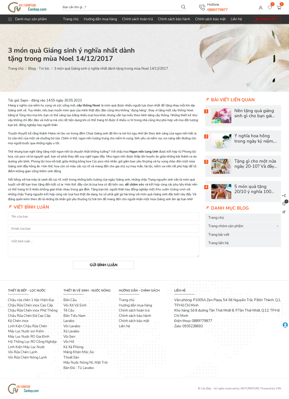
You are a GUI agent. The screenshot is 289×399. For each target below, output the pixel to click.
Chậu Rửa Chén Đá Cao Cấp (29, 315)
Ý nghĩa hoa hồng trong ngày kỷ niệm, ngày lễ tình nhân (254, 141)
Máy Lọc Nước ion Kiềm (26, 331)
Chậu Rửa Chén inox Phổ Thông (32, 310)
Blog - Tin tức (39, 68)
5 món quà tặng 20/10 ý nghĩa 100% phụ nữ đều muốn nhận (254, 194)
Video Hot (268, 19)
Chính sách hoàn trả (137, 19)
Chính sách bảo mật (210, 19)
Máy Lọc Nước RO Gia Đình (28, 336)
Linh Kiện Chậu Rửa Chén (27, 326)
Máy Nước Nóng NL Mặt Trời (85, 362)
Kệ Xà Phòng (73, 347)
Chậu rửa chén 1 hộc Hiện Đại (31, 300)
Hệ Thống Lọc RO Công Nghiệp (32, 341)
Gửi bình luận (103, 265)
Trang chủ (71, 19)
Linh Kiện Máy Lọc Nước (26, 347)
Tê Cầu (68, 310)
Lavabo (68, 321)
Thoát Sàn (71, 357)
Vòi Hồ (68, 341)
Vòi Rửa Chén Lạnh (22, 352)
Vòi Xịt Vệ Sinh (74, 305)
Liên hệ (236, 19)
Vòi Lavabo (71, 326)
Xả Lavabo (71, 331)
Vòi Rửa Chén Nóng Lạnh (27, 357)
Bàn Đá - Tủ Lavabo (78, 367)
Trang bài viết (218, 234)
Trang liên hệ (218, 243)
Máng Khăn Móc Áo (78, 352)
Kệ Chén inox (18, 321)
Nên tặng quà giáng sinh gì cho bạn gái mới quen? (254, 116)
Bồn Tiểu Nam (74, 315)
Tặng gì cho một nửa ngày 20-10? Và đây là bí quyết (255, 166)
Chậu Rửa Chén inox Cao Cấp (30, 305)
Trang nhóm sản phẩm (243, 226)
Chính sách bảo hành (174, 19)
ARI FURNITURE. (250, 388)
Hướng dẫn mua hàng (100, 19)
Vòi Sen (69, 336)
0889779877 (217, 10)
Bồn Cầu (70, 300)
